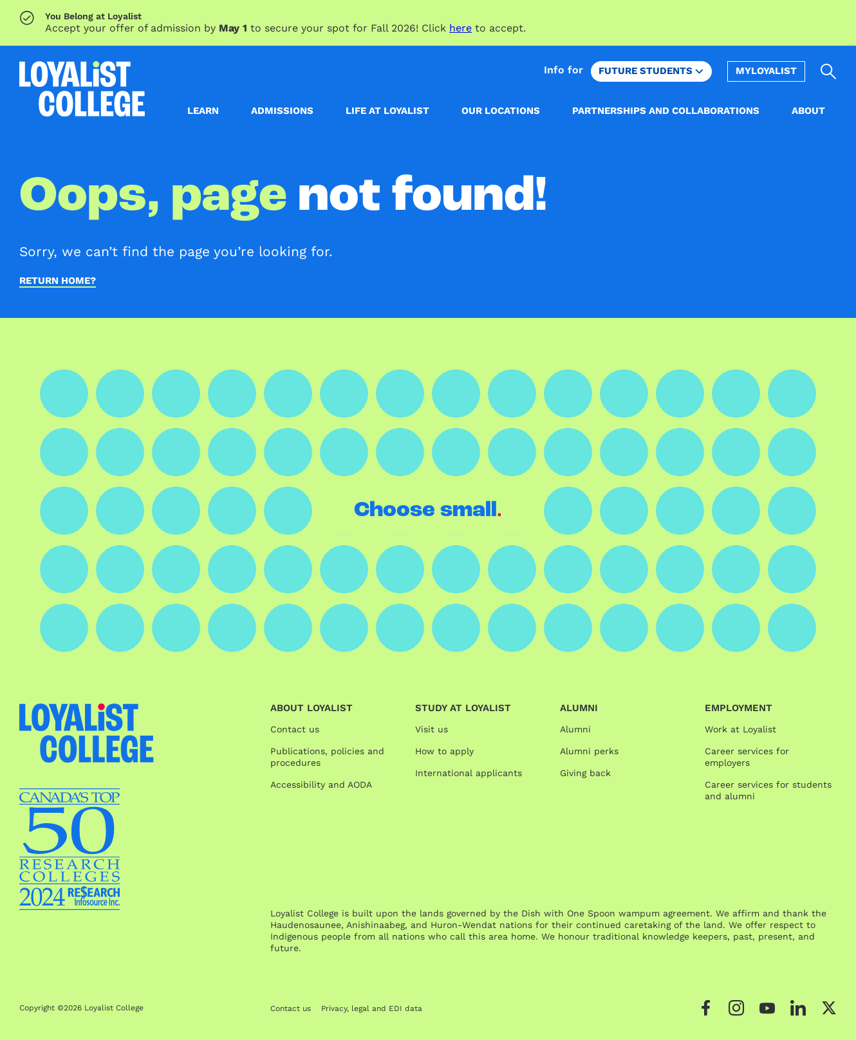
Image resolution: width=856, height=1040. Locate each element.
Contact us (294, 729)
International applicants (468, 773)
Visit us (431, 729)
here (460, 28)
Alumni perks (589, 751)
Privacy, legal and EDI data (371, 1008)
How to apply (444, 751)
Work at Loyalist (740, 729)
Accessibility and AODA (321, 784)
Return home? (57, 281)
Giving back (585, 773)
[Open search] (829, 71)
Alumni (575, 729)
